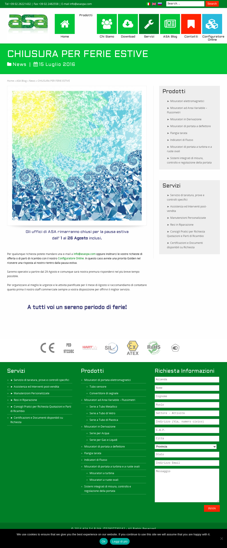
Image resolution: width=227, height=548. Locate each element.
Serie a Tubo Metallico (103, 406)
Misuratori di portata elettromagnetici (107, 380)
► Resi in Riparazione (180, 225)
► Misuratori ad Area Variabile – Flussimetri (187, 110)
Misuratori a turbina (102, 473)
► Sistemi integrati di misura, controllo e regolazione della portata (189, 160)
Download (128, 26)
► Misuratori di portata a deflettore (189, 126)
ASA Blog (170, 26)
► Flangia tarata (177, 133)
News (19, 65)
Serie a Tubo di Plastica (104, 420)
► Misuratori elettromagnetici (185, 101)
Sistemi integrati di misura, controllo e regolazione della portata (107, 489)
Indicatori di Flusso (95, 460)
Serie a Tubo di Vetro (102, 413)
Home (65, 26)
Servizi (149, 26)
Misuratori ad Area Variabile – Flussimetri (109, 400)
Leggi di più (120, 541)
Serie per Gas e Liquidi (103, 440)
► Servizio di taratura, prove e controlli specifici (185, 197)
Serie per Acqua (99, 433)
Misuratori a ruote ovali (104, 480)
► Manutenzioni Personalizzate (186, 218)
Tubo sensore (98, 386)
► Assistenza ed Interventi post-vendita (187, 209)
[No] (221, 538)
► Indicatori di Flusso (180, 140)
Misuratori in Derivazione (99, 426)
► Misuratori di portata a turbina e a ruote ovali (189, 149)
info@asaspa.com (85, 254)
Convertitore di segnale (104, 393)
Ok (104, 541)
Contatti (191, 26)
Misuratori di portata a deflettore (104, 446)
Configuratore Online (212, 27)
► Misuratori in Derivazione (184, 119)
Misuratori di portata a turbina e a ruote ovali (112, 466)
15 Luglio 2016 (54, 65)
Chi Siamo (107, 26)
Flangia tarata (92, 453)
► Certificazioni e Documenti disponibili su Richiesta (185, 245)
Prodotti (85, 15)
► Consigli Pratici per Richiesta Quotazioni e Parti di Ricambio (186, 234)
